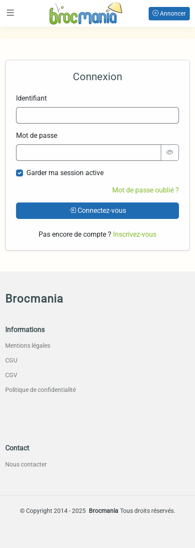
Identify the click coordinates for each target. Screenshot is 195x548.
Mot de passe (36, 135)
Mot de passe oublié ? (145, 190)
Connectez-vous (97, 210)
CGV (11, 375)
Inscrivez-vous (134, 234)
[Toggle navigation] (10, 12)
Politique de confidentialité (40, 390)
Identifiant (31, 98)
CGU (11, 360)
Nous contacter (26, 464)
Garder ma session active (65, 173)
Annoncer (169, 13)
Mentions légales (27, 345)
